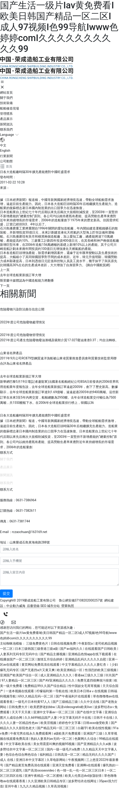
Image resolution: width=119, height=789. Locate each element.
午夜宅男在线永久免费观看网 (31, 733)
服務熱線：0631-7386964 (18, 500)
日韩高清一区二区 (68, 754)
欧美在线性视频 (100, 728)
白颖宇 (82, 728)
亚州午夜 (11, 786)
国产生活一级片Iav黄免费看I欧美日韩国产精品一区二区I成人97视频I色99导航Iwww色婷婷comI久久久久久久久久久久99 (59, 27)
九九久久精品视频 (33, 786)
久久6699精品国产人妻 (41, 717)
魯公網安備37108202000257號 (81, 600)
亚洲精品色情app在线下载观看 (90, 654)
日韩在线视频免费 (64, 643)
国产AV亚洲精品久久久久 (57, 680)
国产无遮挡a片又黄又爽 (38, 670)
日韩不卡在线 (103, 717)
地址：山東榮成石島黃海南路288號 (25, 542)
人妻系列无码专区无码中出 (19, 654)
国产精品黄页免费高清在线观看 (27, 765)
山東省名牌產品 (11, 353)
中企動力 (12, 606)
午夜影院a (85, 643)
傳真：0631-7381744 (15, 521)
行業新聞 (6, 156)
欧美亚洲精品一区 (70, 670)
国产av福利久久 (71, 648)
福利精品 (46, 754)
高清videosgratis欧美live (75, 707)
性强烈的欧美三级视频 (101, 670)
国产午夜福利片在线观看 (73, 696)
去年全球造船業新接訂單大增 (20, 275)
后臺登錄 (33, 606)
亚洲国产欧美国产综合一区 (19, 675)
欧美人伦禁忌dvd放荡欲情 (83, 775)
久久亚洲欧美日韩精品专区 (47, 781)
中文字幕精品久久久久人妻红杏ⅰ (86, 664)
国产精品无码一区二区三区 (56, 728)
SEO (43, 606)
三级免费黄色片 (37, 643)
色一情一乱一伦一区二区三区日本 (81, 770)
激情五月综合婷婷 (50, 659)
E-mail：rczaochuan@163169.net (23, 532)
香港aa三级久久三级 (89, 675)
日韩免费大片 (18, 707)
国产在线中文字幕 (90, 712)
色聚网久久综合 (85, 738)
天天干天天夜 (21, 712)
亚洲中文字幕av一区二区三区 (54, 712)
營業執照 (67, 606)
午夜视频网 (76, 760)
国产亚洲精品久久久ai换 (94, 744)
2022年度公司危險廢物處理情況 (22, 322)
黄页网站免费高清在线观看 (40, 664)
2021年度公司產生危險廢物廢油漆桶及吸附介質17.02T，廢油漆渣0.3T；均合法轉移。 (59, 340)
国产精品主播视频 (53, 654)
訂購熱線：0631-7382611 (18, 510)
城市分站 (53, 606)
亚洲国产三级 (93, 733)
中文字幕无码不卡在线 (75, 717)
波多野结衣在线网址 (82, 781)
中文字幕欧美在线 (18, 744)
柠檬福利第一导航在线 (52, 691)
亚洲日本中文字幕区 (30, 760)
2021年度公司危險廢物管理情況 (22, 335)
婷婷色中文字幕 (70, 723)
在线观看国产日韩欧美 (101, 648)
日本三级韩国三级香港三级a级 (37, 648)
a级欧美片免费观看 (68, 733)
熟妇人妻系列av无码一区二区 (52, 738)
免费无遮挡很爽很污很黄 (95, 680)
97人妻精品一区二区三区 (20, 680)
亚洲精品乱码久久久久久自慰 (86, 659)
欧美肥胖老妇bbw (43, 707)
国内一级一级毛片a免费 (64, 749)
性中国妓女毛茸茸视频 (84, 686)
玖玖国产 (111, 675)
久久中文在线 (90, 702)
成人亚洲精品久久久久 (56, 675)
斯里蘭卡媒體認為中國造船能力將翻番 (27, 280)
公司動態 (6, 161)
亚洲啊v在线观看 (89, 765)
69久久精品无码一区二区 (36, 696)
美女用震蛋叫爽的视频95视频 (54, 744)
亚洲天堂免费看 (63, 765)
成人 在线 (7, 760)
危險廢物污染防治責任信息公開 (22, 309)
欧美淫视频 (48, 723)
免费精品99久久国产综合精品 (45, 686)
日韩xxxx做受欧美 (96, 723)
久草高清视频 (57, 786)
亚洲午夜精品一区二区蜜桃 (43, 775)
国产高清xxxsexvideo (39, 770)
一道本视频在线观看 (20, 691)
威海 (22, 606)
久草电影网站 (56, 760)
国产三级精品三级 (65, 702)
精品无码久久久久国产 (98, 754)
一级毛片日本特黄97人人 (33, 702)
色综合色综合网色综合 (21, 754)
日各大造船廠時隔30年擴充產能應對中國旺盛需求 (35, 415)
